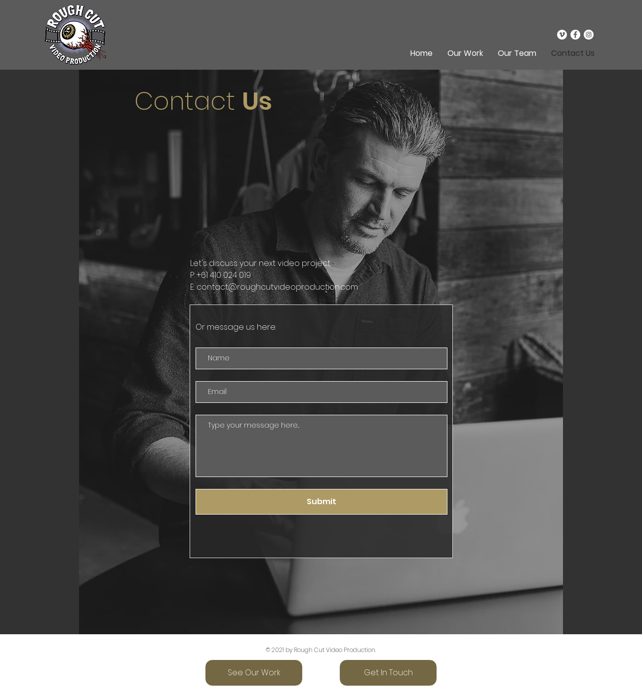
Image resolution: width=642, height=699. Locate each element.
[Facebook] (575, 35)
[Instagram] (589, 35)
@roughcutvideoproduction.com (293, 287)
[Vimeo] (562, 35)
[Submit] (321, 502)
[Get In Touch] (388, 672)
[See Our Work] (254, 672)
